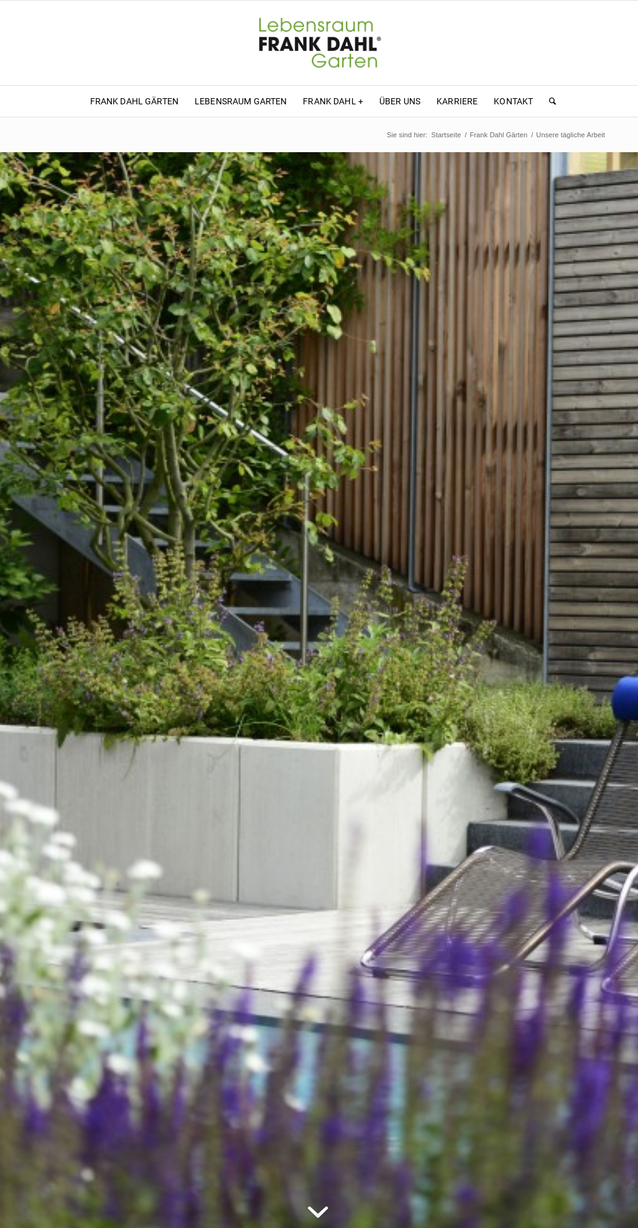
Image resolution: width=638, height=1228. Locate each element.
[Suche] (548, 101)
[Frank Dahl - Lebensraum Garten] (319, 43)
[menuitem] (134, 101)
